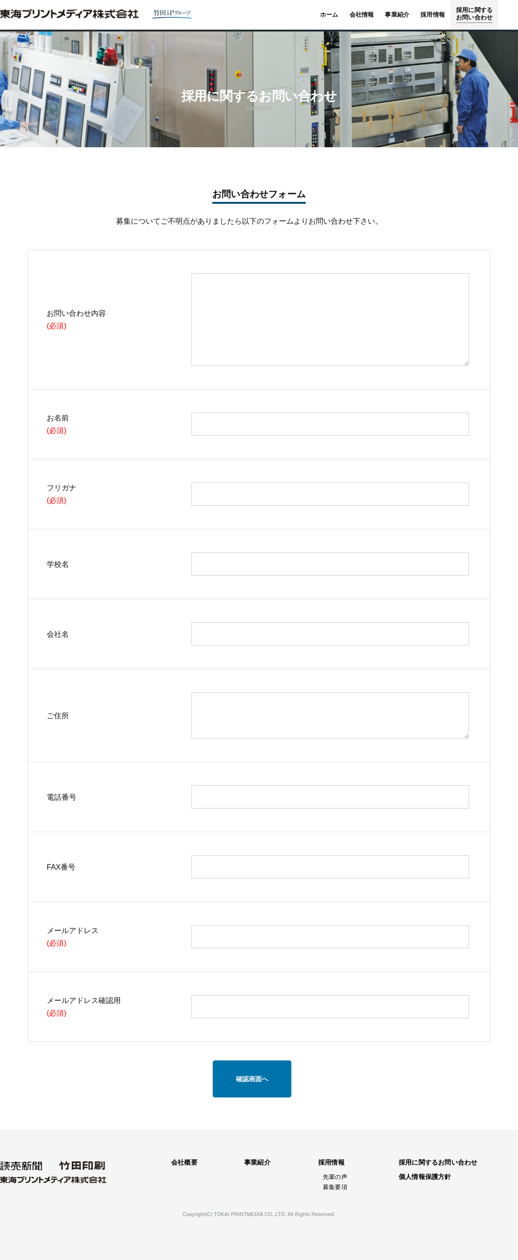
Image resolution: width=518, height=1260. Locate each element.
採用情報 (331, 1162)
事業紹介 (257, 1162)
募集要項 (335, 1187)
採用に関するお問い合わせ (438, 1162)
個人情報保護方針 (425, 1176)
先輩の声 (335, 1176)
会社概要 (184, 1162)
